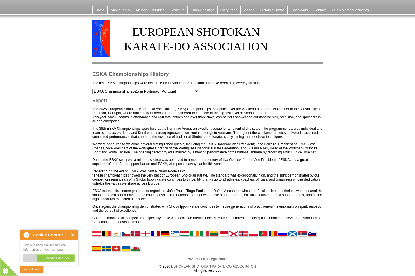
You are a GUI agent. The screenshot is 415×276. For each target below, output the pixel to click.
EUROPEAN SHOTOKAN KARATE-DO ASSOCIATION (213, 266)
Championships (202, 10)
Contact (320, 10)
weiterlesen (32, 269)
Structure (177, 10)
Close (73, 235)
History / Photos (272, 10)
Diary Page (228, 10)
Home (100, 10)
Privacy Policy (197, 259)
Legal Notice (219, 259)
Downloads (299, 10)
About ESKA (120, 10)
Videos (249, 10)
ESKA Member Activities (350, 10)
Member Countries (150, 10)
